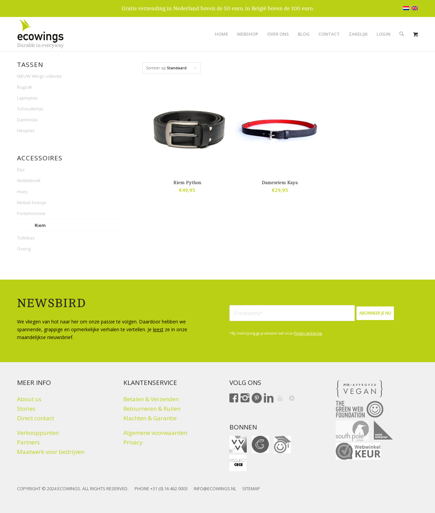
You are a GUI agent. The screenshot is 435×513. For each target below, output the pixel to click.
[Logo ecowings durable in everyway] (40, 34)
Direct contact (35, 418)
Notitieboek (29, 180)
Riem (40, 225)
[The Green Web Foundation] (359, 409)
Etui (20, 169)
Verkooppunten (38, 433)
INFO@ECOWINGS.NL (215, 488)
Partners (28, 442)
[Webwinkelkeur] (358, 451)
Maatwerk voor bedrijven (50, 452)
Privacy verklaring (308, 333)
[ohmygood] (282, 444)
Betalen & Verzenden (151, 399)
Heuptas (26, 130)
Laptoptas (27, 98)
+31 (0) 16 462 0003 (169, 488)
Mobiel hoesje (31, 202)
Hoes (22, 192)
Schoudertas (30, 109)
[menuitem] (221, 34)
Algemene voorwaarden (155, 433)
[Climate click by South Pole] (352, 431)
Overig (24, 249)
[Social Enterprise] (383, 430)
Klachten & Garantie (150, 418)
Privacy (133, 442)
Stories (26, 408)
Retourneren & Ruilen (151, 408)
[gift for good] (260, 444)
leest (158, 329)
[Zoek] (401, 34)
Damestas (27, 120)
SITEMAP (251, 488)
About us (29, 399)
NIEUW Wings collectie (39, 76)
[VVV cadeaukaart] (238, 444)
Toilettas (26, 238)
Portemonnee (31, 213)
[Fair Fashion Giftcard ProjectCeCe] (237, 463)
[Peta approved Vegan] (359, 388)
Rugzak (24, 87)
